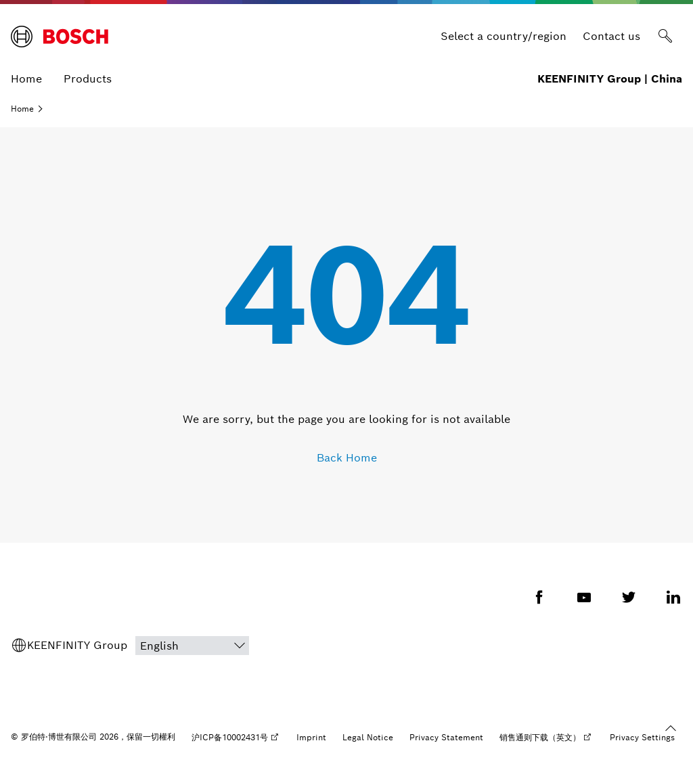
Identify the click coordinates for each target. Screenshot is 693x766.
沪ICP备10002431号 (230, 737)
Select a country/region (503, 36)
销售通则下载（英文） (540, 737)
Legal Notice (367, 737)
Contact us (611, 36)
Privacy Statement (446, 737)
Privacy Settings (642, 737)
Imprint (311, 737)
